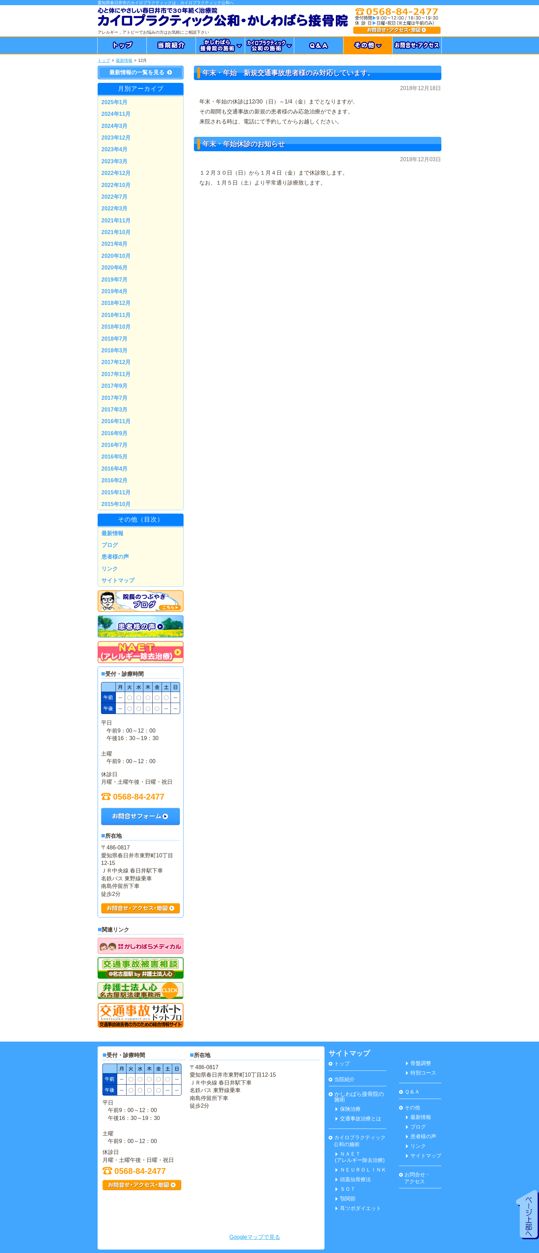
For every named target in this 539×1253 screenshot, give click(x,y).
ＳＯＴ (345, 1189)
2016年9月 (114, 433)
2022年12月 (116, 173)
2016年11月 (116, 421)
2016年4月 (114, 469)
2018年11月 (116, 315)
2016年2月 (114, 480)
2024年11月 (116, 114)
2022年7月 (114, 197)
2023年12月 (116, 138)
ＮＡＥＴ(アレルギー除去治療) (360, 1157)
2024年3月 (114, 126)
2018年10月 (116, 327)
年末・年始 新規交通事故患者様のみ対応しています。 (288, 73)
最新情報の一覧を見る (140, 72)
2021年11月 (116, 220)
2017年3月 (114, 410)
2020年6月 (114, 268)
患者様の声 (115, 557)
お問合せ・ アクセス (414, 1178)
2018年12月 (116, 303)
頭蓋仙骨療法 (353, 1179)
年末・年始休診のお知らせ (243, 144)
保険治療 (348, 1109)
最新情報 (124, 60)
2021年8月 (114, 244)
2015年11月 (116, 492)
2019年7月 (114, 280)
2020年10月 (116, 256)
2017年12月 (116, 362)
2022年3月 (114, 208)
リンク (109, 569)
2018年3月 (114, 350)
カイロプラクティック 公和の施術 (357, 1140)
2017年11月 (116, 374)
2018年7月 (114, 339)
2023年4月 (114, 149)
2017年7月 (114, 398)
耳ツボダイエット (358, 1208)
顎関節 (345, 1198)
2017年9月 (114, 386)
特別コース (421, 1073)
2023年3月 (114, 161)
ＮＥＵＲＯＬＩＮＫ (361, 1170)
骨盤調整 (418, 1063)
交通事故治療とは (358, 1118)
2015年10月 (116, 504)
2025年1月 (114, 102)
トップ (104, 60)
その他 (409, 1107)
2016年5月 (114, 457)
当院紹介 (342, 1079)
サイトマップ (117, 580)
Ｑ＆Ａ (409, 1092)
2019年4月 (114, 291)
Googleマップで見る (254, 1237)
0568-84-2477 (132, 796)
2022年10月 (116, 185)
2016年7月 (114, 445)
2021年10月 (116, 232)
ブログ (109, 545)
